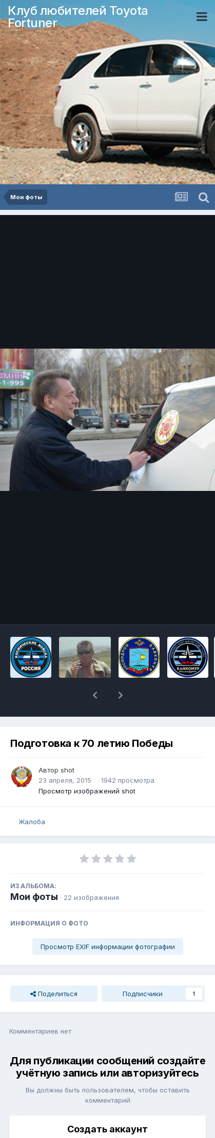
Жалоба (31, 795)
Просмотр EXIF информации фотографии (108, 920)
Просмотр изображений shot (86, 764)
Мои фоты (34, 870)
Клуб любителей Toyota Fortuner (78, 16)
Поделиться (53, 967)
